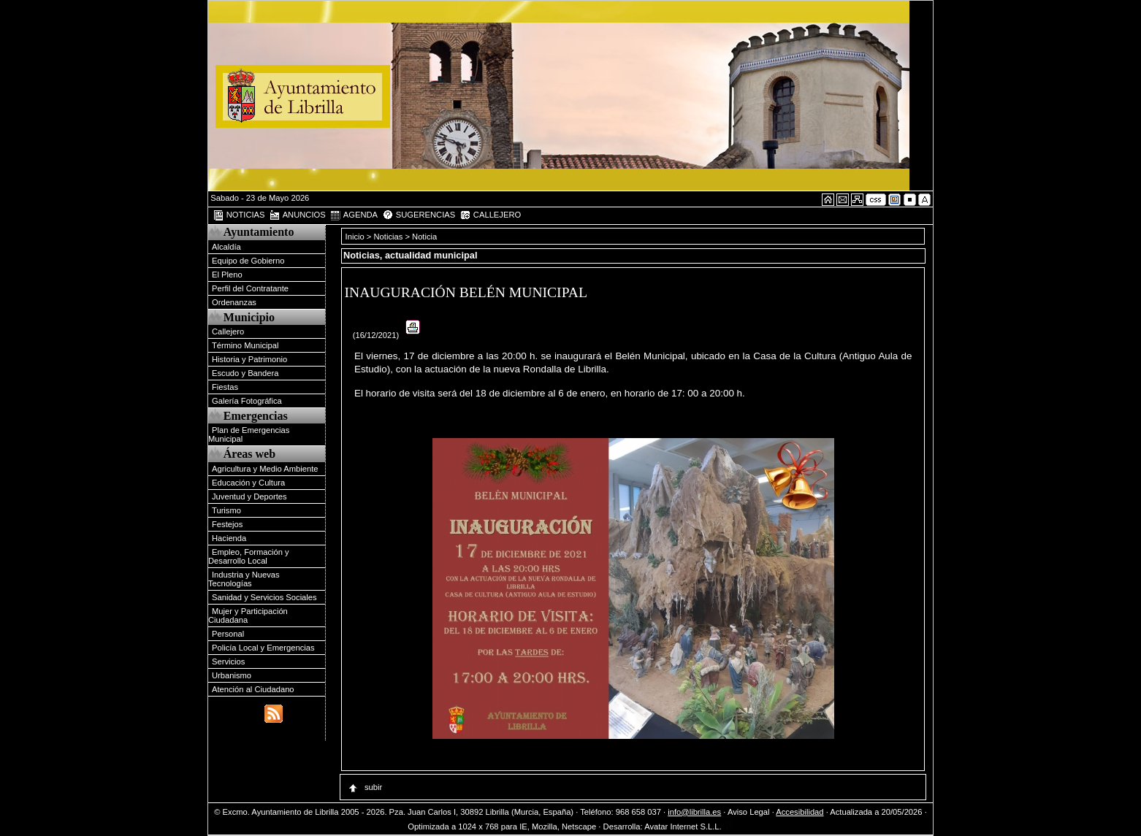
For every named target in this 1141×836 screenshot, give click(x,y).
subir (364, 787)
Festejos (227, 524)
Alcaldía (226, 246)
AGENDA (353, 215)
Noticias (388, 236)
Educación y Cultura (248, 482)
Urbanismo (231, 675)
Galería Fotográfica (247, 400)
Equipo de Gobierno (248, 260)
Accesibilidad (799, 812)
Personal (228, 633)
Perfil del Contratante (250, 288)
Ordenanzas (234, 302)
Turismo (226, 510)
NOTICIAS (239, 215)
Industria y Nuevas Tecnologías (244, 579)
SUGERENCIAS (419, 215)
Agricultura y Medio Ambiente (265, 468)
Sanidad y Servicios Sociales (264, 597)
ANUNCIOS (297, 215)
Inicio (356, 236)
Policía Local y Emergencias (263, 647)
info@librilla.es (694, 812)
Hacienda (229, 538)
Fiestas (225, 387)
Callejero (228, 331)
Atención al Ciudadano (253, 689)
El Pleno (227, 274)
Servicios (228, 661)
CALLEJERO (490, 215)
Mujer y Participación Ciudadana (248, 615)
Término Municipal (245, 345)
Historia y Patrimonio (249, 359)
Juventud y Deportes (249, 496)
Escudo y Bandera (245, 373)
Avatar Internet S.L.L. (688, 826)
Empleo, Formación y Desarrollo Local (248, 556)
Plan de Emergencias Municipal (248, 434)
